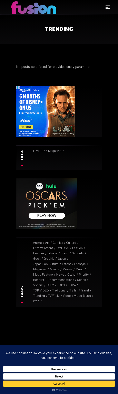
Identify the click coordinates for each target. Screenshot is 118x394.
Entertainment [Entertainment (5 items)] (43, 248)
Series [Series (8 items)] (81, 279)
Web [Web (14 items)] (36, 301)
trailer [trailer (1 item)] (73, 290)
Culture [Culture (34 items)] (71, 242)
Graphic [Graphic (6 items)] (49, 258)
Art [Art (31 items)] (47, 242)
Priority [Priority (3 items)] (84, 274)
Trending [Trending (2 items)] (39, 295)
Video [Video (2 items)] (67, 295)
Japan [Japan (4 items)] (62, 258)
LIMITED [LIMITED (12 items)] (39, 150)
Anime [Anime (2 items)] (37, 242)
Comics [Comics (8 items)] (58, 242)
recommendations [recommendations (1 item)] (61, 279)
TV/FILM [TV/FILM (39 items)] (54, 295)
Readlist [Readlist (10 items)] (38, 279)
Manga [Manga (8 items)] (54, 269)
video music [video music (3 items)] (82, 295)
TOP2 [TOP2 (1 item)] (50, 285)
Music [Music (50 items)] (79, 269)
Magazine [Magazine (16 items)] (40, 269)
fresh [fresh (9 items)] (64, 253)
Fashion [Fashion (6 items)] (77, 248)
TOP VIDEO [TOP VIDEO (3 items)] (41, 290)
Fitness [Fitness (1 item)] (52, 253)
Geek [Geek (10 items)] (36, 258)
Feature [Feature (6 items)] (38, 253)
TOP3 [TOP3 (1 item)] (61, 285)
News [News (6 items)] (60, 274)
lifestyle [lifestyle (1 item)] (80, 264)
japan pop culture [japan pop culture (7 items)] (46, 264)
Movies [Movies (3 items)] (67, 269)
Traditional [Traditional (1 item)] (59, 290)
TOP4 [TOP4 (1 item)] (72, 285)
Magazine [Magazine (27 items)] (54, 150)
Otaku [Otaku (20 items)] (71, 274)
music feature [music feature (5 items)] (43, 274)
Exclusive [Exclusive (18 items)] (62, 248)
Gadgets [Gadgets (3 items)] (78, 253)
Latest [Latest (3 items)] (66, 264)
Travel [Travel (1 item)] (85, 290)
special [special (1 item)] (38, 285)
